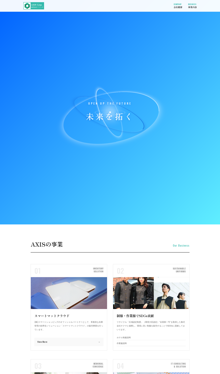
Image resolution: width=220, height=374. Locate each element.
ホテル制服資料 (124, 337)
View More (42, 341)
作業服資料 (122, 343)
